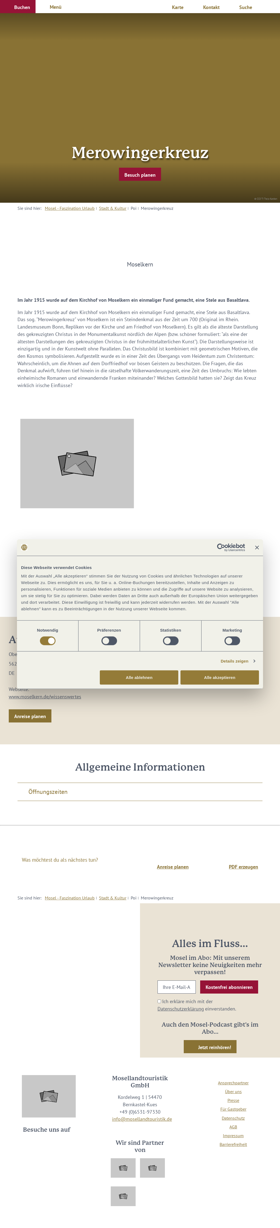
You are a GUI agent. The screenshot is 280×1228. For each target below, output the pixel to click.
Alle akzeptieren (219, 677)
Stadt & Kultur (112, 208)
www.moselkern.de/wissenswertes (45, 696)
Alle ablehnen (139, 677)
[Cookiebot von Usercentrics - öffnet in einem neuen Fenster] (221, 547)
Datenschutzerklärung (181, 1009)
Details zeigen (234, 660)
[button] (18, 6)
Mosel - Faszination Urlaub (70, 208)
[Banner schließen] (257, 547)
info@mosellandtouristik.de (142, 1119)
